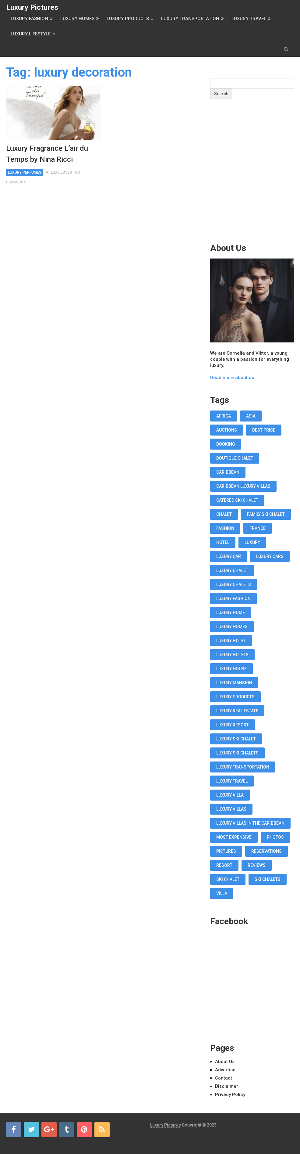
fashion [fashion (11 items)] (225, 528)
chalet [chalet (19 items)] (224, 514)
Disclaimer (226, 1086)
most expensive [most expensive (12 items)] (234, 837)
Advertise (225, 1070)
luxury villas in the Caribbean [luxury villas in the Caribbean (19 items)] (250, 823)
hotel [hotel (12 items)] (222, 542)
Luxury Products (128, 18)
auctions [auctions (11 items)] (226, 430)
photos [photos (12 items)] (275, 837)
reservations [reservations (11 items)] (266, 851)
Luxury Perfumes (24, 172)
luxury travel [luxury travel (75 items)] (232, 781)
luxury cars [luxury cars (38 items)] (270, 556)
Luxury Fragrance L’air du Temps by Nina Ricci (47, 154)
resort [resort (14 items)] (224, 865)
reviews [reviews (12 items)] (257, 865)
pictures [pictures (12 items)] (226, 851)
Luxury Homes (77, 18)
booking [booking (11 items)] (225, 444)
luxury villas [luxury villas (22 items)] (231, 809)
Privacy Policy (230, 1094)
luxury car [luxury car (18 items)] (228, 556)
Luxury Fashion (29, 18)
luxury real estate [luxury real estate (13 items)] (237, 710)
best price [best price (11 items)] (263, 430)
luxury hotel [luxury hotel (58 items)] (231, 640)
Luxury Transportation (190, 18)
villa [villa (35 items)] (221, 893)
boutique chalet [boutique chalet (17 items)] (234, 458)
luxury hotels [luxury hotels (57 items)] (232, 654)
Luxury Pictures (32, 7)
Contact (223, 1078)
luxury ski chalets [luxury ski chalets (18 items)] (237, 753)
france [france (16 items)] (257, 528)
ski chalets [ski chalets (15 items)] (268, 879)
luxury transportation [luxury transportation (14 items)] (242, 767)
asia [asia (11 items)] (251, 416)
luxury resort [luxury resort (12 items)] (232, 724)
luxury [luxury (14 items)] (252, 542)
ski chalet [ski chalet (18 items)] (227, 879)
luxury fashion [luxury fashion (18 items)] (233, 598)
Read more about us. (232, 377)
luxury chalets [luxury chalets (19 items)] (233, 584)
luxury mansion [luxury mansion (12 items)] (234, 682)
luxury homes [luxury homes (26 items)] (232, 626)
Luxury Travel (248, 18)
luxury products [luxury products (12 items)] (235, 696)
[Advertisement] (255, 183)
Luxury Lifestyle (31, 34)
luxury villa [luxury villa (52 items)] (230, 795)
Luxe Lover (61, 172)
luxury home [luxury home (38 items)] (230, 612)
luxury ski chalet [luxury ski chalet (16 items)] (236, 738)
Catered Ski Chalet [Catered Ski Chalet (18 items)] (237, 500)
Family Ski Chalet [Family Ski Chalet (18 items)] (266, 514)
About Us (225, 1061)
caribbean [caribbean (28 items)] (227, 472)
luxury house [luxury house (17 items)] (231, 668)
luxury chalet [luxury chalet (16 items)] (232, 570)
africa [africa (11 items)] (223, 416)
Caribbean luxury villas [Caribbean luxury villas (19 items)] (243, 486)
